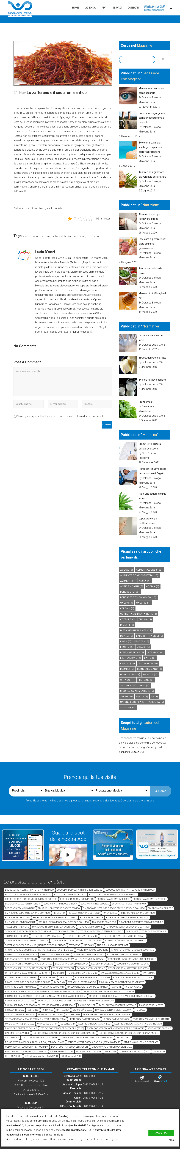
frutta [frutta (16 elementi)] (141, 641)
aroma (46, 236)
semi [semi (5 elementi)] (144, 685)
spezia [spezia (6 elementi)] (126, 696)
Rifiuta (170, 1140)
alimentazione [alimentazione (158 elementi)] (149, 569)
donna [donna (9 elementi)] (126, 636)
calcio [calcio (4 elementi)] (126, 602)
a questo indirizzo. (53, 1134)
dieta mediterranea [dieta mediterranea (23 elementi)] (136, 630)
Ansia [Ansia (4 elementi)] (144, 580)
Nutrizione (150, 205)
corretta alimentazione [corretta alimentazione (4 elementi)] (138, 614)
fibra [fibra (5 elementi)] (125, 641)
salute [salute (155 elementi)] (128, 685)
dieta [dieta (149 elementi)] (127, 625)
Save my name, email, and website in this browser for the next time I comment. (60, 416)
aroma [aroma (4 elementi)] (152, 586)
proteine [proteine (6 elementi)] (145, 680)
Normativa (150, 326)
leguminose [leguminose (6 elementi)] (148, 663)
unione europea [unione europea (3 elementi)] (132, 702)
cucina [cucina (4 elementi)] (145, 619)
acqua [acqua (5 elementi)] (126, 569)
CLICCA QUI (137, 751)
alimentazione (32, 236)
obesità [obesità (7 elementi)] (150, 674)
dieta (55, 236)
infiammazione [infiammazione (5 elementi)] (132, 652)
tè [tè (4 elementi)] (154, 696)
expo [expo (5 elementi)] (141, 636)
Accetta (161, 1132)
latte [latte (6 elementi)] (150, 658)
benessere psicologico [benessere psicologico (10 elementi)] (138, 597)
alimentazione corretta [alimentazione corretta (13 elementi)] (139, 575)
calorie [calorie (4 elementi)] (143, 602)
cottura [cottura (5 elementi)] (128, 619)
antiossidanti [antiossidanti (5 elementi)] (131, 586)
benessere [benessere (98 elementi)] (130, 591)
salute (63, 236)
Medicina (149, 435)
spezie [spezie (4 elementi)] (142, 696)
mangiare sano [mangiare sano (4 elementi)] (149, 669)
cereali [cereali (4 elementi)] (127, 608)
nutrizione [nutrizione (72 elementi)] (130, 674)
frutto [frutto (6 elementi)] (127, 647)
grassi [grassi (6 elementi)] (143, 647)
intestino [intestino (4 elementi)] (155, 652)
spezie (81, 236)
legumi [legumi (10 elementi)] (127, 663)
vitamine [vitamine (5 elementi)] (128, 707)
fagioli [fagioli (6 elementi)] (156, 636)
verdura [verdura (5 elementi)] (156, 702)
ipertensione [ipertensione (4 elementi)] (130, 658)
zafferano (92, 236)
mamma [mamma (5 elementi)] (127, 669)
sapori (72, 236)
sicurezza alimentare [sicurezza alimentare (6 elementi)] (137, 691)
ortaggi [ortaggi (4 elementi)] (127, 680)
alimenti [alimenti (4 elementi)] (128, 580)
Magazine (144, 45)
